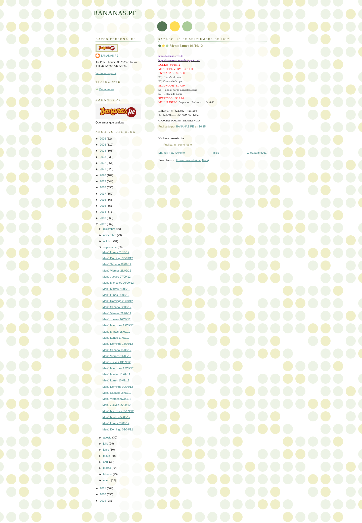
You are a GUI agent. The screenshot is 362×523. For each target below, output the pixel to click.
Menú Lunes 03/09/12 (116, 423)
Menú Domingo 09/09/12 (118, 386)
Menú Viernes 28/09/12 (117, 270)
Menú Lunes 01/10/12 (116, 252)
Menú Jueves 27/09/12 (117, 276)
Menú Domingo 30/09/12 (118, 258)
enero (107, 480)
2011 (103, 488)
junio (106, 449)
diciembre (109, 228)
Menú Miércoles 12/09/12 (118, 368)
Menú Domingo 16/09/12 (118, 343)
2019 (103, 181)
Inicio (216, 152)
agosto (107, 437)
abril (106, 461)
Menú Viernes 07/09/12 (117, 398)
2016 (103, 199)
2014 (103, 211)
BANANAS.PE (115, 13)
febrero (108, 474)
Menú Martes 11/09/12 (116, 374)
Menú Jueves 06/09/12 (117, 404)
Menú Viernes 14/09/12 (117, 356)
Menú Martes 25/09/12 (116, 288)
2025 (103, 144)
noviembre (110, 235)
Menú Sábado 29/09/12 (117, 264)
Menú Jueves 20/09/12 (117, 319)
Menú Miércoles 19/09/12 (118, 325)
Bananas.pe (106, 89)
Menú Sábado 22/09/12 (117, 307)
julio (106, 443)
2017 (103, 193)
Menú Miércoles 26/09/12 (118, 282)
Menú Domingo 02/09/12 (118, 429)
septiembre (110, 247)
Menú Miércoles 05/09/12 (118, 411)
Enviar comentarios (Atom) (192, 160)
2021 (103, 168)
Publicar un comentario (177, 144)
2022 (103, 162)
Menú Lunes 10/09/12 (116, 380)
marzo (107, 467)
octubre (108, 241)
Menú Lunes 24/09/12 (116, 294)
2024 (103, 150)
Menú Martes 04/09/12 (116, 417)
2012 (103, 224)
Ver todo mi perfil (106, 73)
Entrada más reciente (171, 152)
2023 (103, 156)
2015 (103, 205)
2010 (103, 494)
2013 (103, 218)
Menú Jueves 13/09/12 (117, 362)
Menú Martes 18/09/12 (116, 331)
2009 (103, 500)
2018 (103, 187)
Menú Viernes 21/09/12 (117, 313)
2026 (103, 138)
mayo (107, 455)
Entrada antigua (256, 152)
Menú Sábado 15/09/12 (117, 350)
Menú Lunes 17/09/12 (116, 337)
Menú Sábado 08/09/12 (117, 392)
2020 (103, 175)
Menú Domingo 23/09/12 (118, 300)
